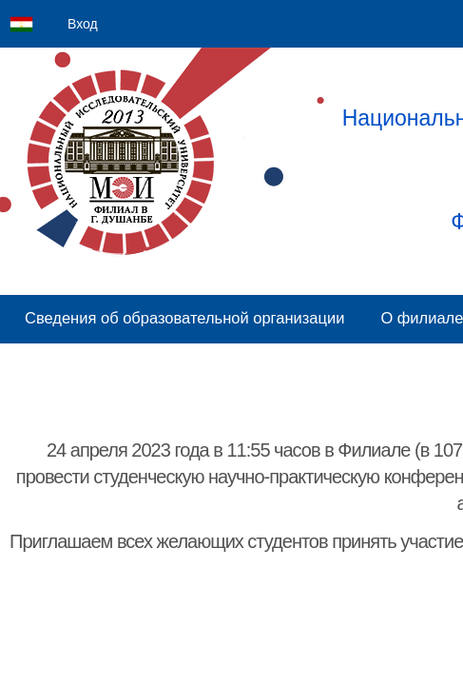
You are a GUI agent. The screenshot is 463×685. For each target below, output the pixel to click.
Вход (83, 23)
